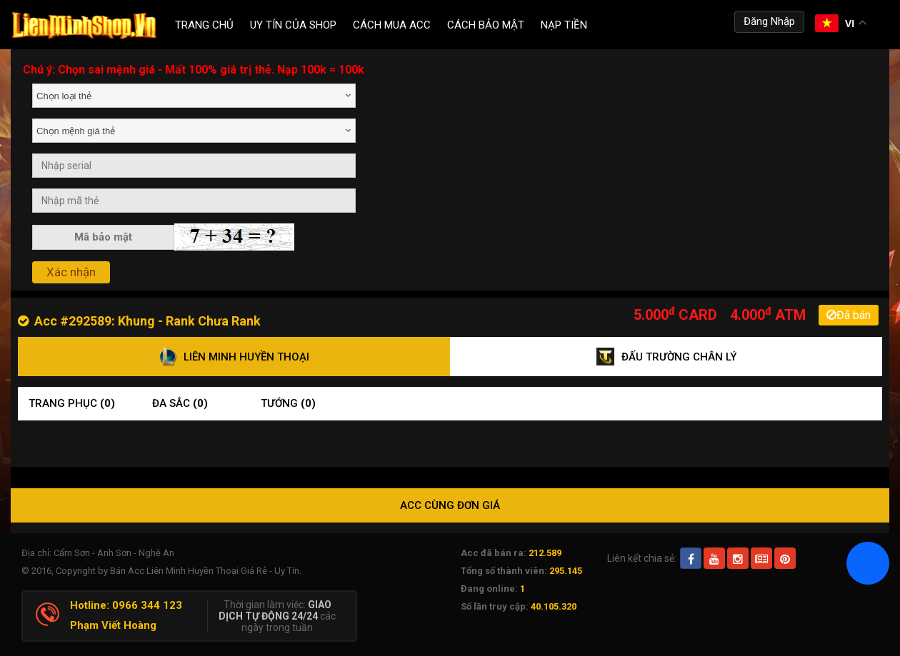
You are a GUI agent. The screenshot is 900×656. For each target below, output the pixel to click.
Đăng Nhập (769, 21)
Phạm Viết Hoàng (113, 625)
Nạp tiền (564, 25)
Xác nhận (71, 272)
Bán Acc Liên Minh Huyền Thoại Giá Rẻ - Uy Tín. (205, 570)
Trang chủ (204, 25)
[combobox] (194, 96)
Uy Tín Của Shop (293, 25)
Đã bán (848, 315)
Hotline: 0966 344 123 (126, 605)
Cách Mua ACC (392, 25)
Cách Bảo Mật (485, 25)
